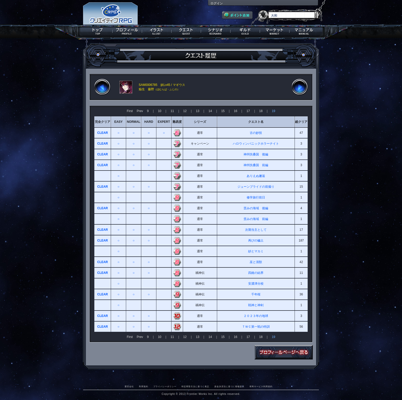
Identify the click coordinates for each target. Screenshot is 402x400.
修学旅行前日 (256, 197)
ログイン (216, 3)
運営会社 (129, 386)
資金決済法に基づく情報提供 (229, 386)
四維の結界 (256, 273)
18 (261, 111)
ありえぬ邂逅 (256, 176)
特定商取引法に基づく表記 (195, 386)
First (130, 111)
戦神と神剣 (256, 305)
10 (159, 111)
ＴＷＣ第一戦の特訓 (256, 326)
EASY (118, 122)
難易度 (177, 122)
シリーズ (200, 122)
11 (172, 111)
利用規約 (143, 386)
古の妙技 (256, 133)
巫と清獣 (256, 262)
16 (235, 111)
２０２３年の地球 (256, 316)
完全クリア (102, 122)
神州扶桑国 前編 (256, 165)
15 (223, 111)
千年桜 (255, 294)
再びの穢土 (256, 240)
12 (185, 111)
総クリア (301, 122)
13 (197, 111)
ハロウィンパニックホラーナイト (256, 143)
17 (248, 111)
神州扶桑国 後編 (256, 154)
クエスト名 (256, 122)
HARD (148, 122)
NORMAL (133, 122)
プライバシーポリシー (164, 386)
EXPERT (164, 122)
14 (210, 111)
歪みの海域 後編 (256, 208)
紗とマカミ (256, 251)
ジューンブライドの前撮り (255, 186)
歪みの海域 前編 (256, 219)
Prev (140, 111)
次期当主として (256, 230)
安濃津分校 (256, 283)
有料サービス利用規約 (261, 386)
